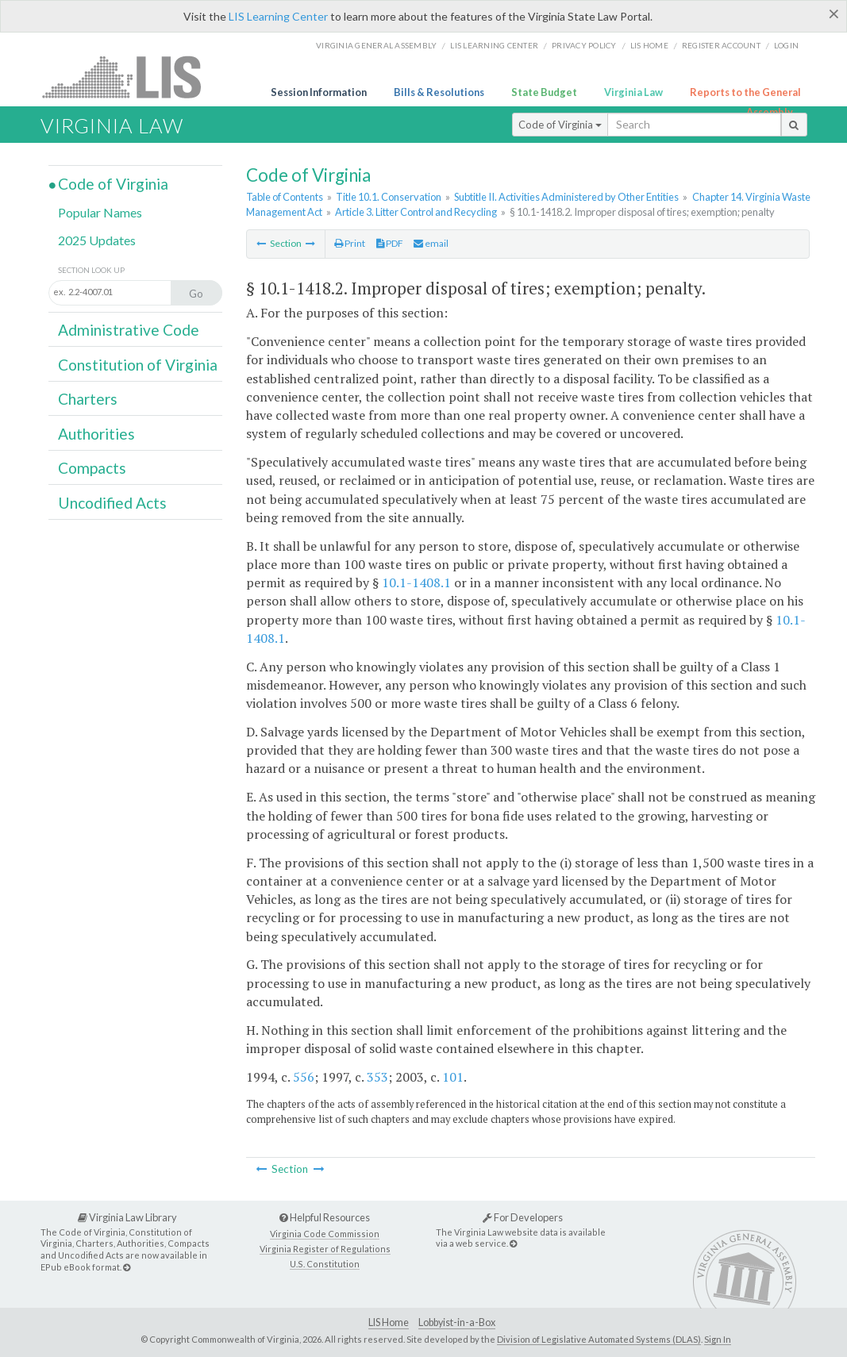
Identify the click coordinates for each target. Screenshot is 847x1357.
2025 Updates (97, 240)
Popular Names (100, 212)
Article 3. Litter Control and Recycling (416, 212)
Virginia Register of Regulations (325, 1249)
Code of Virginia (560, 124)
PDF (389, 243)
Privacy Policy (584, 45)
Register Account (721, 45)
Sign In (717, 1339)
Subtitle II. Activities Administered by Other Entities (566, 196)
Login (786, 45)
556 (303, 1077)
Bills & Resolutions (439, 92)
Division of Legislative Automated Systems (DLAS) (599, 1339)
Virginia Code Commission (324, 1233)
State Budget (544, 92)
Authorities (96, 434)
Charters (87, 399)
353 (377, 1077)
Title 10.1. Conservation (388, 196)
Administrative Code (128, 330)
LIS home (649, 45)
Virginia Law (633, 92)
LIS (130, 76)
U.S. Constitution (325, 1264)
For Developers (523, 1217)
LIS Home (388, 1322)
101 (453, 1077)
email (431, 243)
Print (349, 243)
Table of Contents (284, 196)
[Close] (834, 13)
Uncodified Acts (112, 503)
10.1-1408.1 (416, 582)
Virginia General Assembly (376, 45)
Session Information (319, 92)
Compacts (92, 468)
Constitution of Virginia (138, 365)
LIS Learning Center (278, 16)
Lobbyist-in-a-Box (456, 1322)
